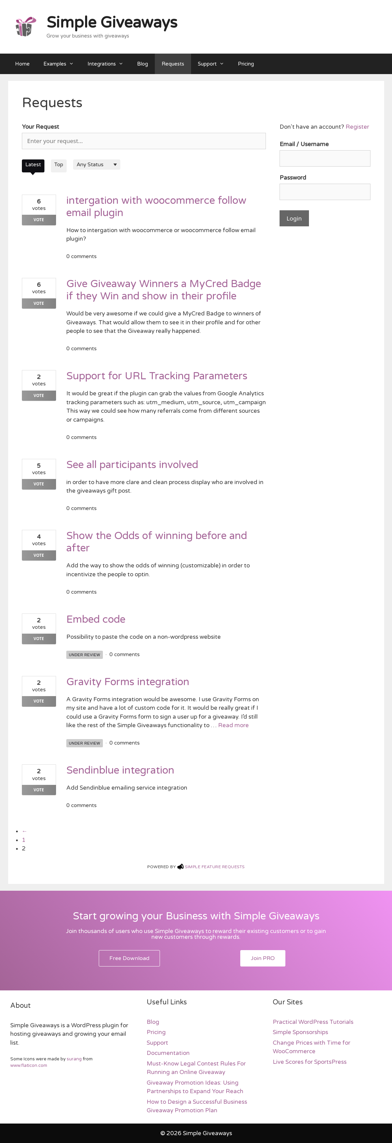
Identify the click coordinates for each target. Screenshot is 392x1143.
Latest (33, 164)
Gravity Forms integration (127, 682)
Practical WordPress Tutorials (313, 1022)
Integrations (108, 64)
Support (214, 64)
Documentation (168, 1053)
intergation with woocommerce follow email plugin (156, 206)
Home (22, 64)
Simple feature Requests (215, 866)
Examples (62, 64)
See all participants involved (132, 464)
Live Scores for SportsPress (310, 1062)
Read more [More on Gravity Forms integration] (233, 725)
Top (58, 164)
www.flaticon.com (28, 1065)
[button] (129, 958)
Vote (38, 220)
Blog (142, 64)
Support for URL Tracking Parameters (156, 376)
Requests (173, 64)
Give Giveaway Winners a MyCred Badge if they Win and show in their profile (163, 290)
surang (74, 1059)
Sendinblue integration (120, 770)
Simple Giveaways (111, 23)
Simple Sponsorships (300, 1032)
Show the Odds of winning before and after (156, 542)
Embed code (95, 619)
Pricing (246, 64)
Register (357, 126)
